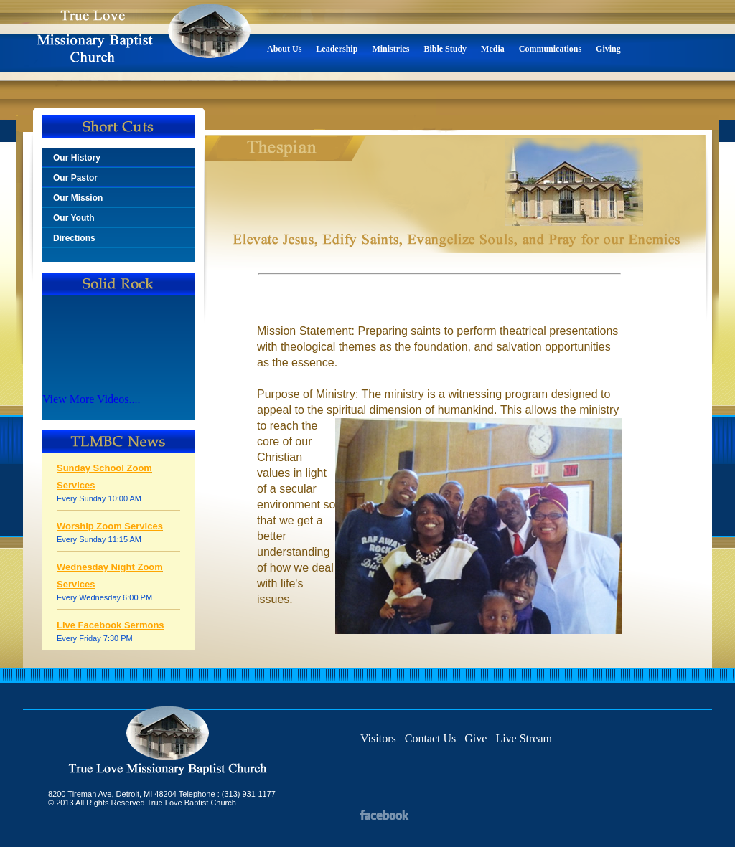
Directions (74, 238)
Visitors (378, 738)
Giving (608, 49)
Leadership (336, 49)
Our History (76, 158)
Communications (550, 49)
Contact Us (431, 738)
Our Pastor (75, 178)
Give (475, 738)
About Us (284, 49)
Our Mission (78, 198)
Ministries (390, 49)
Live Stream (523, 738)
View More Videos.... (91, 399)
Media (493, 49)
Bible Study (445, 49)
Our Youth (74, 218)
